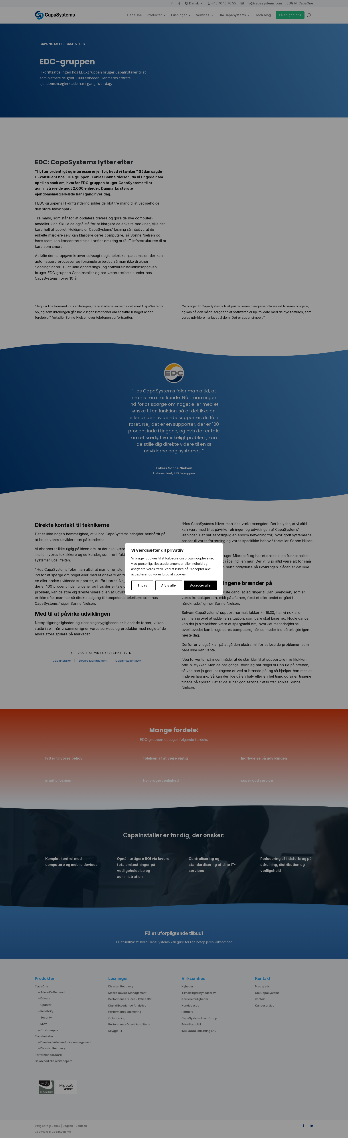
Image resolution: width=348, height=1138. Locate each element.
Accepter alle (200, 585)
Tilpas (142, 585)
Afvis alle (168, 585)
